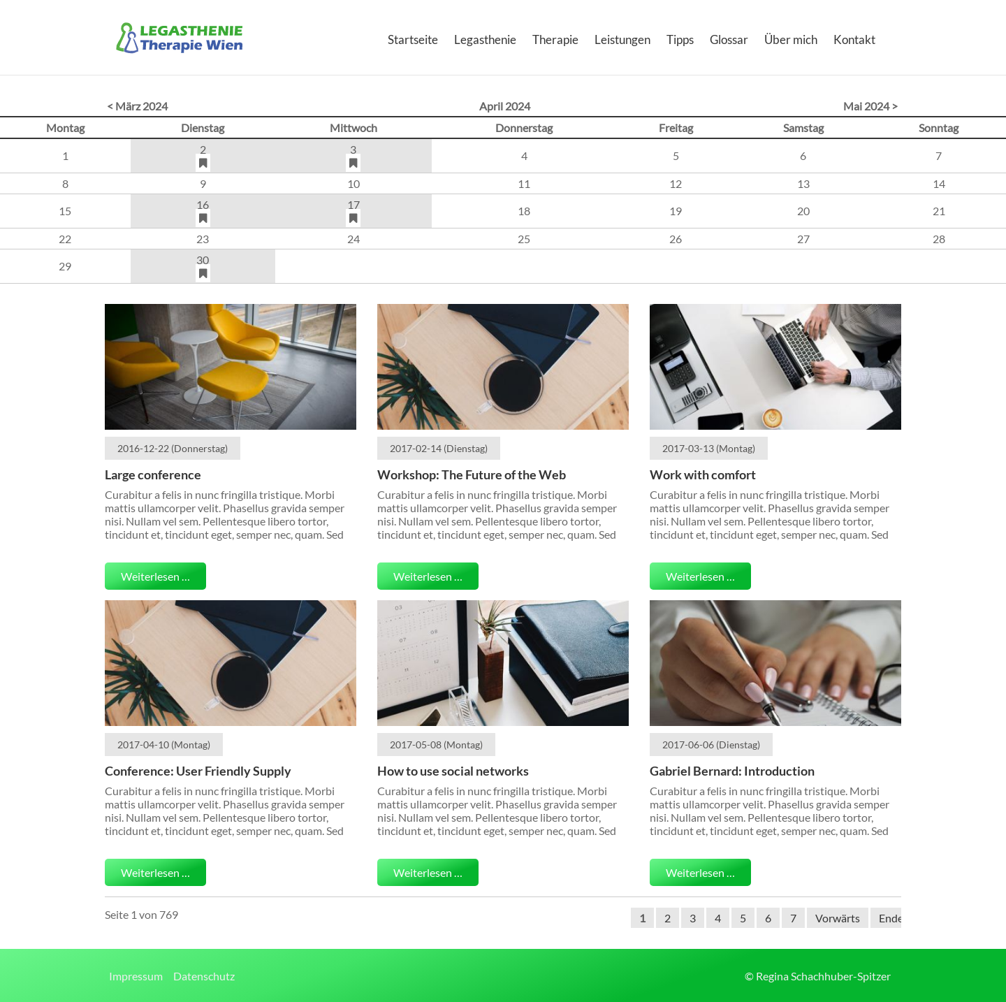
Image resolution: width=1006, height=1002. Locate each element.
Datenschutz (204, 975)
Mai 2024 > (870, 105)
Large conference (153, 474)
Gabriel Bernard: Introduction (732, 770)
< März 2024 (137, 105)
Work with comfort (703, 474)
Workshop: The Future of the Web (471, 474)
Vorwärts (837, 917)
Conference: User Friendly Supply (198, 770)
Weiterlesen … (155, 576)
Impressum (136, 975)
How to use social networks (453, 770)
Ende (891, 917)
